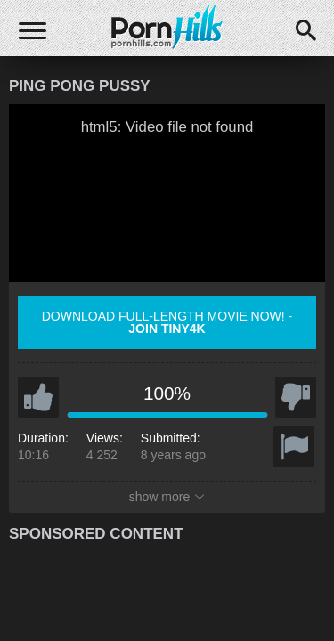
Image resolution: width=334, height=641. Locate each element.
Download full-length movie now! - (167, 322)
